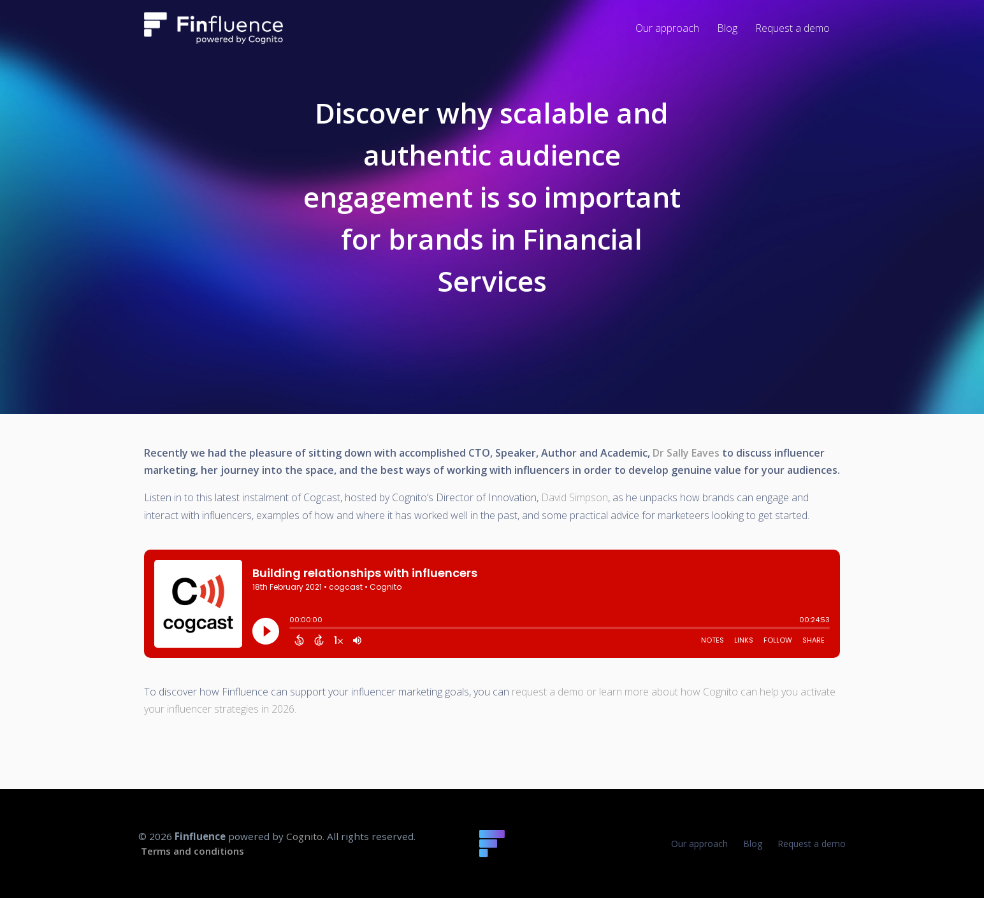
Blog (752, 843)
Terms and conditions (192, 851)
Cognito (304, 836)
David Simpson (574, 497)
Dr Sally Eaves (686, 453)
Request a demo (812, 843)
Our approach (699, 843)
